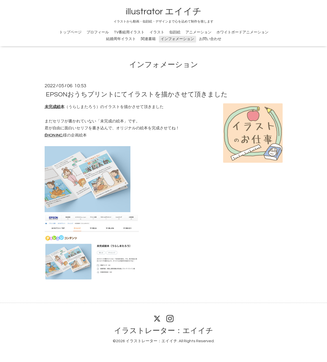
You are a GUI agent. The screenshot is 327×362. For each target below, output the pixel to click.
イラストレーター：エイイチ (163, 331)
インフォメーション (177, 39)
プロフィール (98, 32)
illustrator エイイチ (164, 11)
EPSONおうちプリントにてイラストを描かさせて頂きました (137, 94)
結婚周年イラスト (121, 39)
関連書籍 (148, 39)
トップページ (70, 32)
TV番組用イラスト (129, 32)
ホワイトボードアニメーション (242, 32)
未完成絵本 (54, 107)
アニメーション (198, 32)
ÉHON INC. (54, 135)
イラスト (156, 32)
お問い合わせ (210, 39)
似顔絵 (174, 32)
